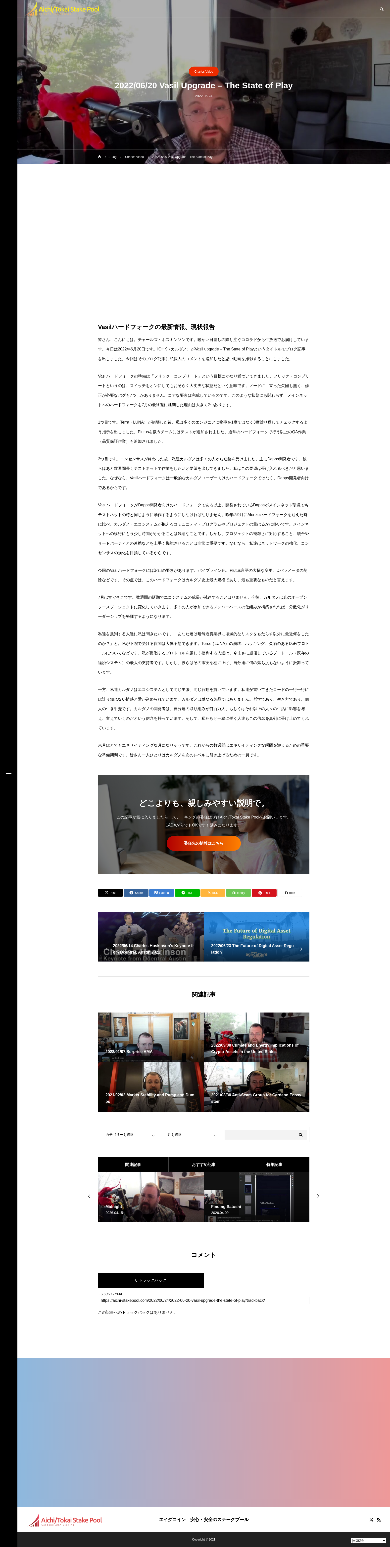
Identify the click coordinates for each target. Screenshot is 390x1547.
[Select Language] (368, 1540)
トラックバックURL (110, 1294)
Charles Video (203, 71)
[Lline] (187, 893)
